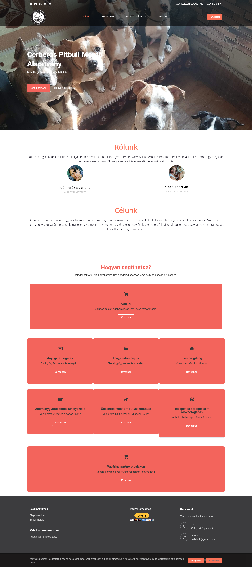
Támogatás (215, 17)
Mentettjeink (110, 17)
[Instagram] (50, 4)
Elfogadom (196, 560)
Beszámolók (37, 519)
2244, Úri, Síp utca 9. (202, 528)
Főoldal (87, 17)
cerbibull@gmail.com (203, 539)
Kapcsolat (163, 17)
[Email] (31, 4)
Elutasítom (214, 560)
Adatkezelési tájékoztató (189, 4)
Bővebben (126, 317)
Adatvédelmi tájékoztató (43, 536)
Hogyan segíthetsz (138, 17)
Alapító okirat (214, 4)
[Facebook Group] (45, 4)
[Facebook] (40, 4)
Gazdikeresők (38, 88)
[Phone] (35, 4)
